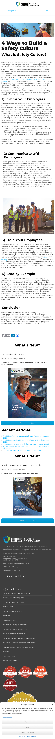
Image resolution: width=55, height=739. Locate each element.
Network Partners (10, 620)
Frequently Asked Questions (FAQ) (15, 629)
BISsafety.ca (24, 563)
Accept (27, 722)
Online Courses (9, 607)
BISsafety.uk (16, 570)
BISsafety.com (17, 567)
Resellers (7, 616)
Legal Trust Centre (10, 661)
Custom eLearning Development (15, 625)
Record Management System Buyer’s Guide (19, 647)
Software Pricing (9, 656)
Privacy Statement (31, 736)
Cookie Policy (21, 736)
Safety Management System (14, 602)
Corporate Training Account (13, 611)
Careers (6, 652)
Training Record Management (14, 598)
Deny (27, 727)
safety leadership (32, 89)
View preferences (27, 732)
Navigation (28, 11)
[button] (52, 705)
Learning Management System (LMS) (17, 593)
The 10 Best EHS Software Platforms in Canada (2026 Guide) (26, 444)
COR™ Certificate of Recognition (15, 634)
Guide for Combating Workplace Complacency (19, 643)
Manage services (7, 717)
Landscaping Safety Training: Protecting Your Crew (22, 450)
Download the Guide (28, 423)
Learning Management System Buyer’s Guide (19, 638)
